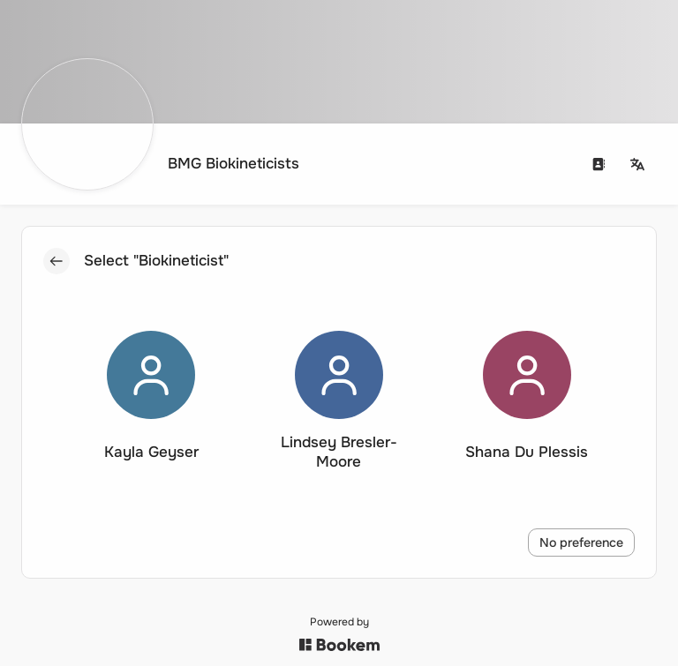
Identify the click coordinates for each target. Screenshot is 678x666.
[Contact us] (599, 164)
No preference (581, 542)
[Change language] (638, 164)
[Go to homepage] (165, 164)
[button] (151, 401)
